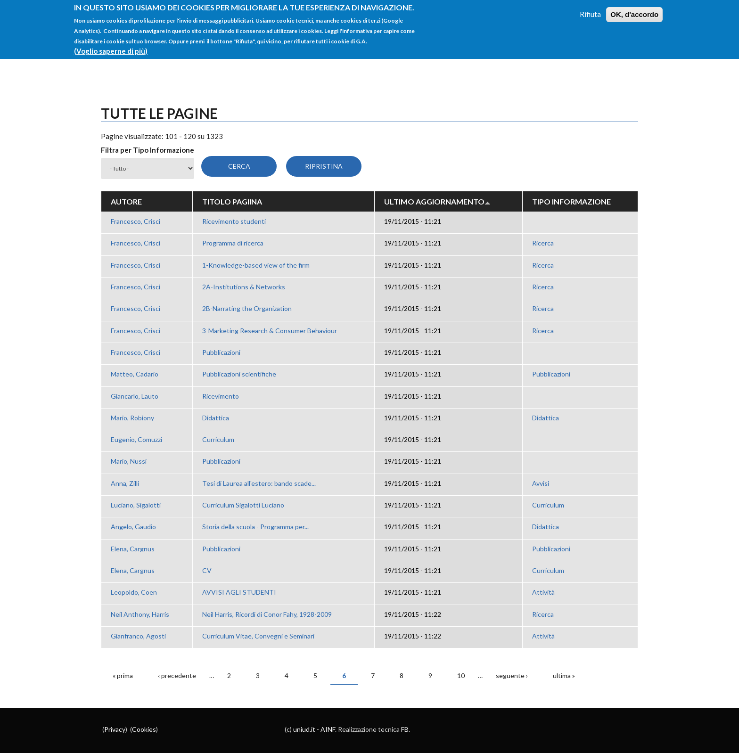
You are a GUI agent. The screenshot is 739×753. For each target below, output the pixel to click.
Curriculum (218, 439)
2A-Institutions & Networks (243, 287)
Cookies (144, 729)
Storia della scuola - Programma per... (255, 527)
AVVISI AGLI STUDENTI (239, 592)
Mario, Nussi (129, 461)
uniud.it (304, 729)
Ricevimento (220, 396)
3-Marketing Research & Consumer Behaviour (269, 331)
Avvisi (540, 483)
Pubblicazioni (221, 352)
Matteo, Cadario (134, 374)
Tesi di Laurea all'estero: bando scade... (259, 483)
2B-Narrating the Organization (247, 308)
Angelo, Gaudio (133, 527)
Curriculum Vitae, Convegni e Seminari (258, 636)
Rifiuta (590, 8)
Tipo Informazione (571, 201)
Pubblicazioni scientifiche (239, 374)
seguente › (512, 675)
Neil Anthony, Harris (140, 614)
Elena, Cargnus (133, 549)
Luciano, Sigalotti (136, 505)
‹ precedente (177, 675)
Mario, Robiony (132, 418)
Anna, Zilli (125, 483)
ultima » (564, 675)
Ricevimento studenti (234, 221)
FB (405, 729)
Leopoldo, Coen (134, 592)
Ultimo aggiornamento (437, 201)
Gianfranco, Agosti (138, 636)
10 (461, 675)
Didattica (215, 418)
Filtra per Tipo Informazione (147, 150)
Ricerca (543, 243)
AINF (327, 729)
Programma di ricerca (232, 243)
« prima (123, 675)
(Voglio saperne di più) (111, 45)
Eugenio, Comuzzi (136, 439)
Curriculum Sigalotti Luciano (243, 505)
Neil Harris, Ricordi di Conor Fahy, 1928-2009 (267, 614)
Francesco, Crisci (135, 221)
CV (207, 570)
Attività (543, 592)
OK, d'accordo (634, 8)
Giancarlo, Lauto (134, 396)
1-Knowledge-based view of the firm (256, 265)
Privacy (114, 729)
